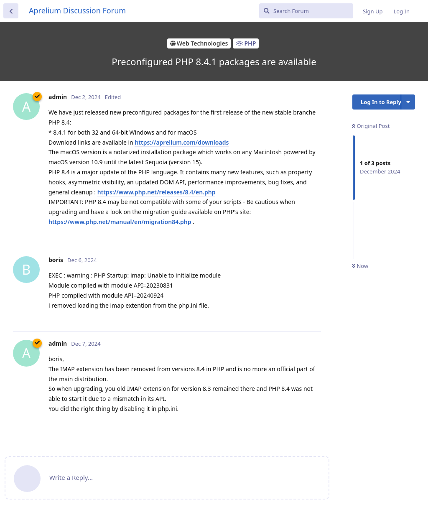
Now (360, 266)
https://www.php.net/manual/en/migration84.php (119, 222)
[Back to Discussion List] (10, 10)
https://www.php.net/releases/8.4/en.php (156, 192)
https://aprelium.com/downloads (182, 142)
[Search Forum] (306, 10)
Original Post (371, 126)
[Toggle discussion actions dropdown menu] (408, 102)
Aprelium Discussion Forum (77, 10)
